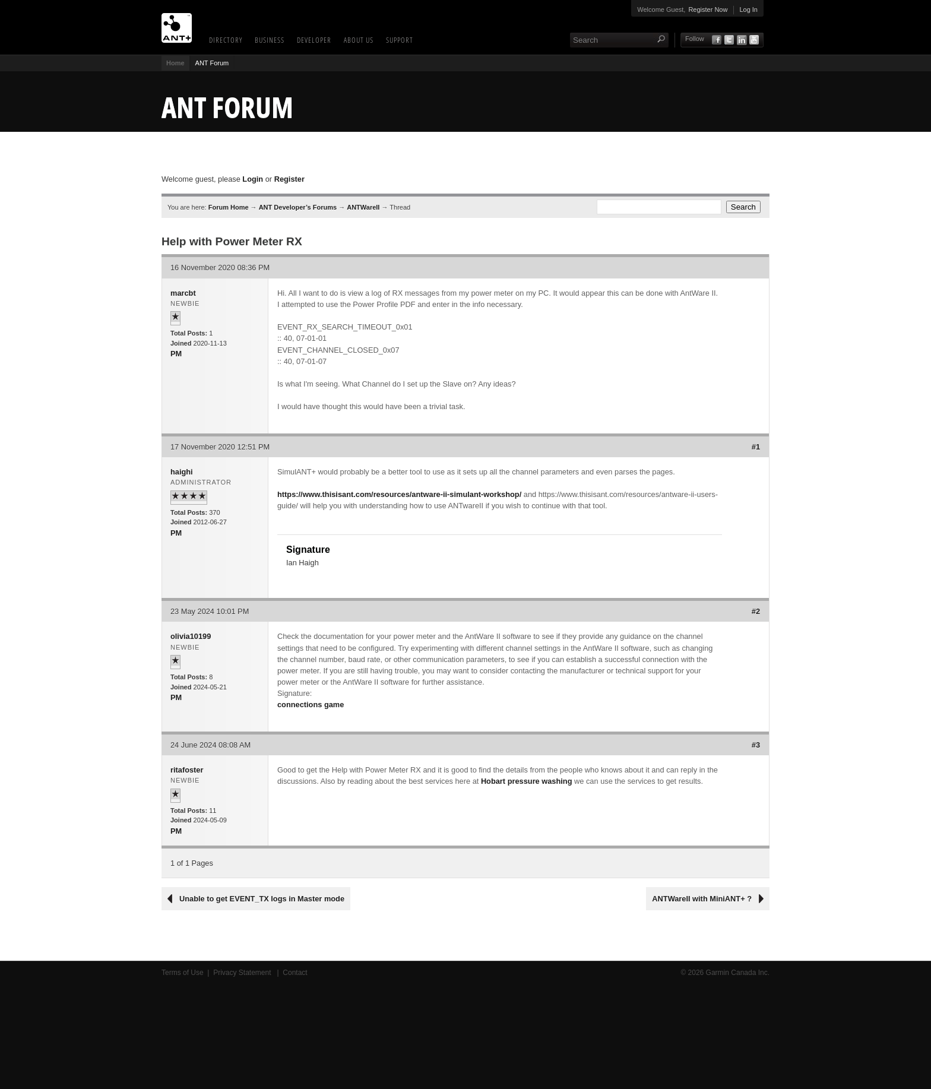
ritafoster (186, 769)
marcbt (183, 293)
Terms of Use (183, 972)
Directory (225, 39)
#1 (756, 446)
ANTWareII (363, 207)
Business (269, 39)
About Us (358, 39)
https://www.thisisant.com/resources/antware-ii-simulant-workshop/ (399, 494)
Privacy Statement (243, 972)
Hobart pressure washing (526, 781)
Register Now (707, 9)
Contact (295, 972)
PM (176, 353)
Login (252, 179)
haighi (181, 471)
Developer (314, 39)
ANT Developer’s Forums (298, 207)
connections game (310, 704)
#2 (756, 611)
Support (399, 39)
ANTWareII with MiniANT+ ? (702, 898)
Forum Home (228, 207)
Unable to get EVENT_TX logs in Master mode (261, 898)
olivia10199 (190, 636)
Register (289, 179)
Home (175, 63)
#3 (756, 744)
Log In (748, 9)
